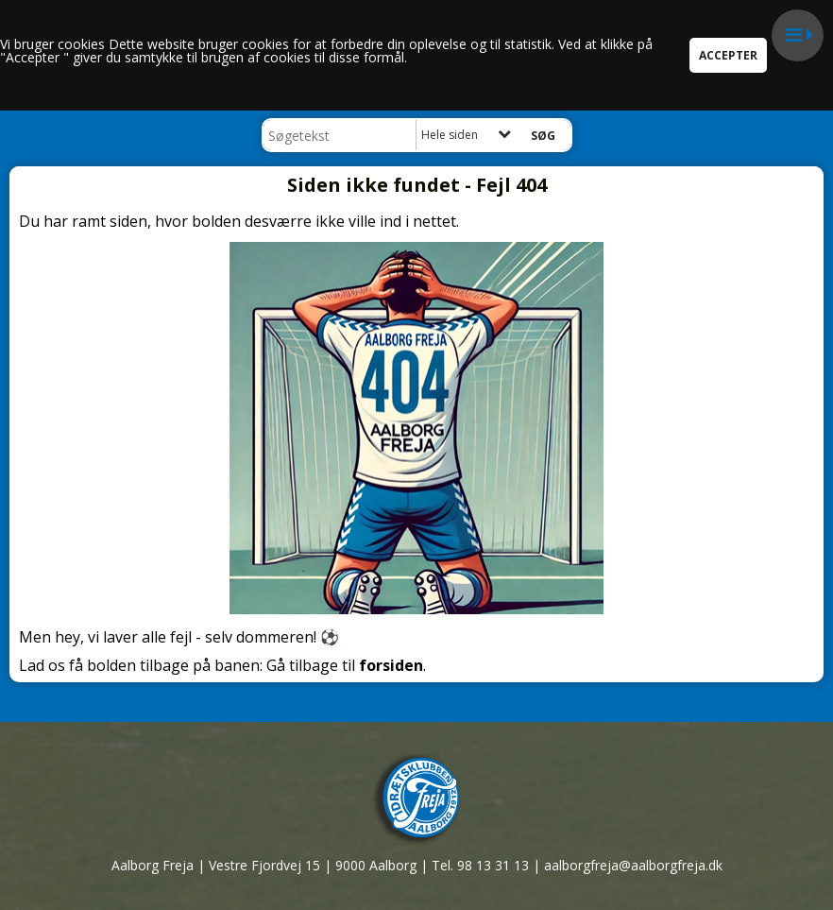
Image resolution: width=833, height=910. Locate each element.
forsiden (391, 665)
